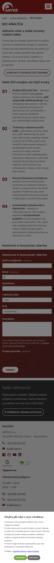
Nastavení (33, 557)
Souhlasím (20, 557)
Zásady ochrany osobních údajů (26, 551)
